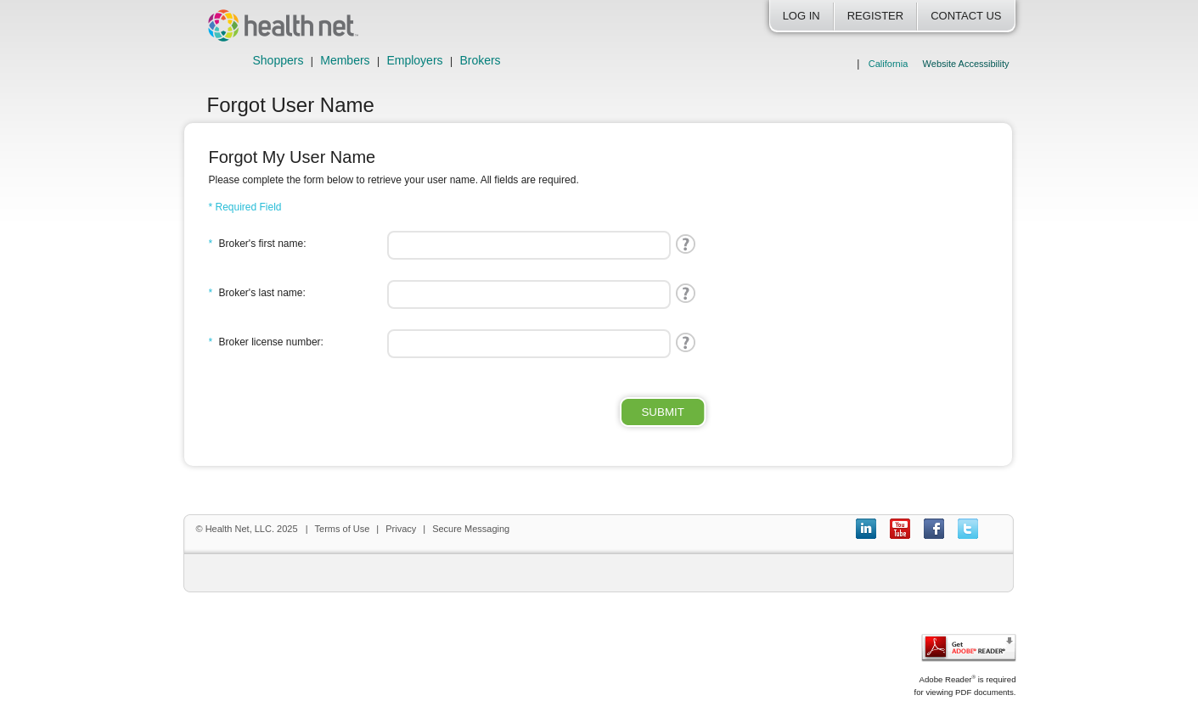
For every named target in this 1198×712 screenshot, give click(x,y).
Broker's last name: (257, 293)
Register (875, 15)
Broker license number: (266, 342)
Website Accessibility (966, 64)
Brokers (479, 60)
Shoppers (278, 60)
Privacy (400, 529)
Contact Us (966, 15)
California (888, 64)
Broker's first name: (258, 243)
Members (344, 60)
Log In (801, 15)
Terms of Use (342, 529)
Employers (414, 60)
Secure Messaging (470, 529)
